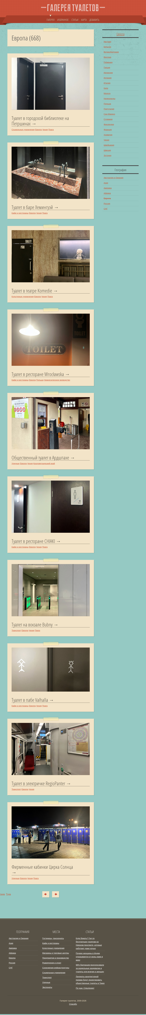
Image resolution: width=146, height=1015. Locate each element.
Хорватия (108, 135)
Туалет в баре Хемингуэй (32, 207)
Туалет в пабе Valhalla (30, 700)
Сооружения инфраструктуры (55, 968)
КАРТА (84, 20)
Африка (107, 193)
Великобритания (111, 52)
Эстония (107, 155)
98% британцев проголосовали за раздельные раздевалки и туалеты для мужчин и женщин (90, 969)
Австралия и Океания (113, 178)
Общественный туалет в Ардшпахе (40, 458)
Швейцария (109, 145)
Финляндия (109, 124)
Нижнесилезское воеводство (57, 380)
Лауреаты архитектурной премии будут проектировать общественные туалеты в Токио (90, 980)
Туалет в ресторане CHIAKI (33, 541)
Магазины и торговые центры (55, 954)
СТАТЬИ (74, 20)
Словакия (108, 119)
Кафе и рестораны (20, 213)
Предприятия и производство (55, 959)
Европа (38, 130)
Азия (106, 183)
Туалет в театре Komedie (32, 291)
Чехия (45, 130)
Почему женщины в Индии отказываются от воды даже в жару (89, 957)
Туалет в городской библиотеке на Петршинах (40, 120)
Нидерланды (109, 98)
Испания (108, 78)
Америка (108, 188)
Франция (108, 130)
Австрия (107, 42)
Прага (51, 130)
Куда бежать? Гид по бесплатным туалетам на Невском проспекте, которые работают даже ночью (89, 944)
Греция (107, 67)
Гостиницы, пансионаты (53, 939)
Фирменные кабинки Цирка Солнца (42, 868)
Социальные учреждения (23, 130)
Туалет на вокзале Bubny (32, 625)
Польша (39, 380)
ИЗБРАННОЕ (63, 20)
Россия (107, 203)
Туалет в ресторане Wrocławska (38, 374)
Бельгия (107, 47)
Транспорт (16, 631)
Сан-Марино (109, 114)
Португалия (109, 109)
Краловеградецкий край (44, 464)
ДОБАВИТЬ (94, 20)
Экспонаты (47, 988)
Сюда (45, 895)
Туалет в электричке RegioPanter (38, 784)
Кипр (106, 88)
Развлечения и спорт (51, 964)
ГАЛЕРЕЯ (51, 18)
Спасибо (73, 1005)
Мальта (107, 93)
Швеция (107, 150)
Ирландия (108, 73)
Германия (108, 62)
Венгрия (107, 57)
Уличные (16, 464)
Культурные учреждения (23, 297)
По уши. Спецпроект (85, 989)
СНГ (106, 209)
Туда (57, 895)
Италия (107, 83)
